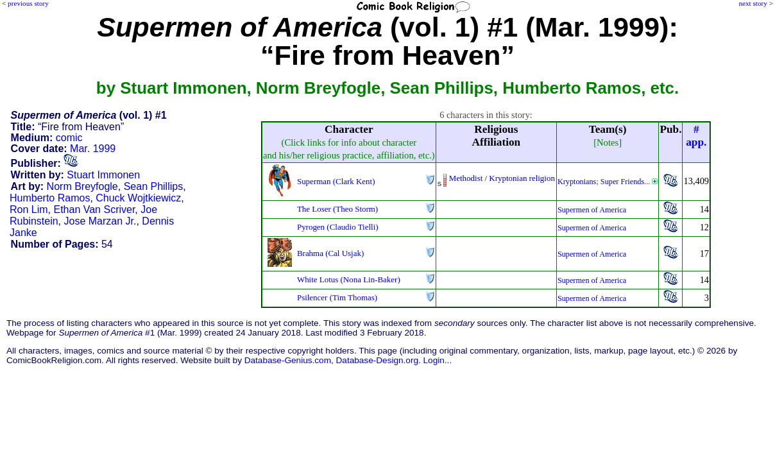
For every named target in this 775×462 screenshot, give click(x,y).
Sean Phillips (153, 186)
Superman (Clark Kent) (336, 181)
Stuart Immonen (103, 174)
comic (69, 137)
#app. (696, 135)
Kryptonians (577, 181)
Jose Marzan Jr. (100, 221)
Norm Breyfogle (82, 186)
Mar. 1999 (92, 148)
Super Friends (622, 181)
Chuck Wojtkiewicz (138, 198)
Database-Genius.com (287, 360)
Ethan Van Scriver (94, 209)
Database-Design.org (377, 360)
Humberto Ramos (50, 198)
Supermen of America (592, 209)
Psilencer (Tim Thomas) (337, 297)
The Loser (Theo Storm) (337, 209)
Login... (437, 360)
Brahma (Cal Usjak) (330, 253)
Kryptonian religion (522, 178)
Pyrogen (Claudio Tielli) (338, 227)
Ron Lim (29, 209)
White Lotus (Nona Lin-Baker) (348, 279)
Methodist (466, 178)
